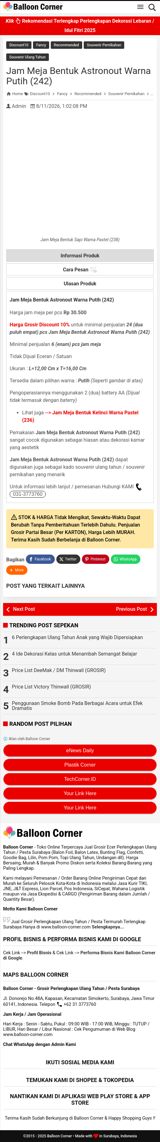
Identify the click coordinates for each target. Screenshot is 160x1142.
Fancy (41, 45)
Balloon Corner (59, 1136)
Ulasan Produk (80, 284)
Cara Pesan (80, 270)
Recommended (66, 45)
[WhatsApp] (125, 559)
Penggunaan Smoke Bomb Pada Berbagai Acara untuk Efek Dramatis (77, 705)
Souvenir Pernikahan (104, 45)
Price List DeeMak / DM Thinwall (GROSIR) (59, 670)
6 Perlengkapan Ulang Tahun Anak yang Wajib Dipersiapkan (77, 637)
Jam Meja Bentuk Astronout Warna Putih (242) (78, 75)
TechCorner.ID (80, 779)
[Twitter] (68, 559)
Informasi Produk (80, 256)
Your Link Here (80, 793)
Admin (19, 106)
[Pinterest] (95, 559)
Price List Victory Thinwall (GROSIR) (51, 687)
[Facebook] (40, 559)
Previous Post (131, 609)
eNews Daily (80, 750)
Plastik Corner (80, 764)
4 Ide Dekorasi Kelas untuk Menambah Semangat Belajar (74, 654)
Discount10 (18, 45)
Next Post (24, 609)
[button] (16, 570)
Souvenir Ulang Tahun (27, 57)
